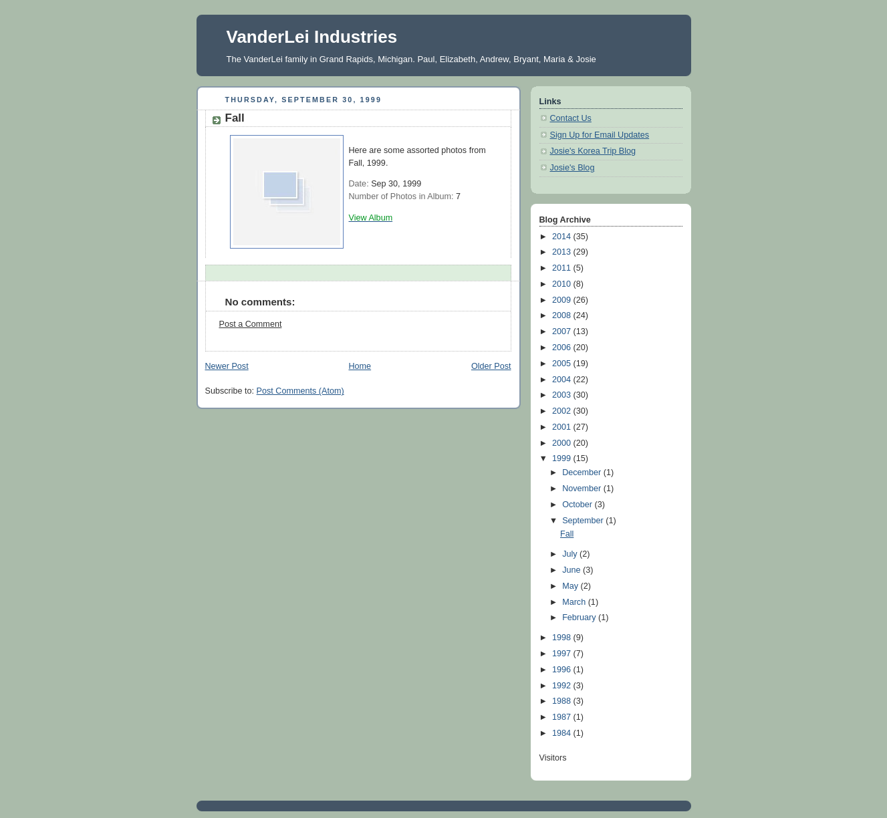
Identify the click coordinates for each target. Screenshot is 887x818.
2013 (563, 252)
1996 (563, 669)
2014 (563, 236)
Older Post (491, 366)
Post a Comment (250, 324)
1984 (563, 733)
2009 (563, 300)
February (580, 617)
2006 (563, 347)
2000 (563, 443)
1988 (563, 701)
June (572, 570)
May (571, 586)
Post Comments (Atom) (300, 391)
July (571, 554)
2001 (563, 427)
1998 (563, 637)
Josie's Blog (572, 167)
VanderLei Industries (312, 37)
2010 (563, 284)
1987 (563, 717)
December (583, 472)
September (584, 520)
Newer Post (227, 366)
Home (359, 366)
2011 (563, 268)
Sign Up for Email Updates (600, 135)
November (583, 488)
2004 (563, 379)
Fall (567, 534)
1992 (563, 685)
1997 (563, 653)
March (575, 602)
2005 (563, 363)
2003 (563, 395)
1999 (563, 458)
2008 (563, 315)
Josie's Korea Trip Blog (593, 151)
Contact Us (571, 118)
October (578, 504)
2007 (563, 331)
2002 (563, 411)
